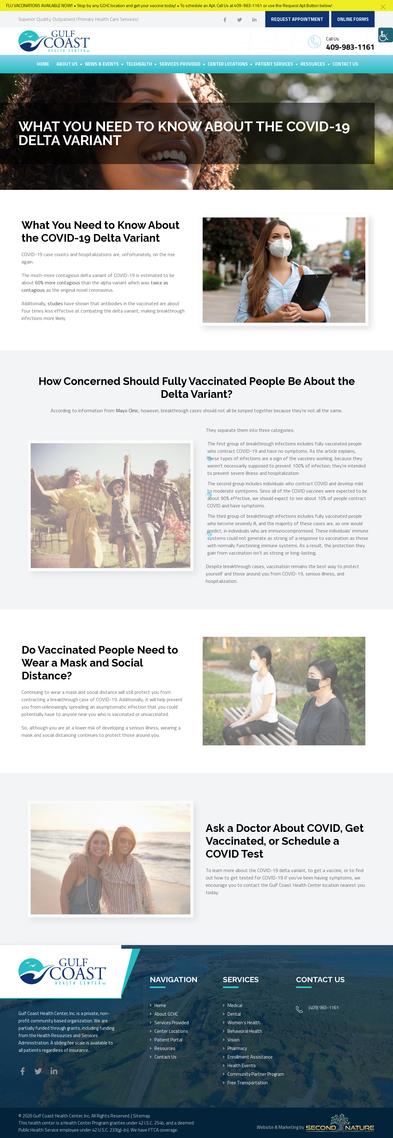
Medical (235, 1005)
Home (43, 64)
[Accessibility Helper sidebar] (385, 35)
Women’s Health (244, 1022)
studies (55, 303)
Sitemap (141, 1115)
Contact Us (345, 64)
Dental (234, 1013)
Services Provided (179, 64)
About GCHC (166, 1013)
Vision (233, 1039)
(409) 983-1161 (324, 1007)
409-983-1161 (350, 47)
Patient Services (274, 64)
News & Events (102, 64)
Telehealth (139, 64)
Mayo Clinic (127, 410)
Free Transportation (248, 1082)
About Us (67, 64)
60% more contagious (57, 282)
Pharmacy (237, 1048)
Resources (313, 64)
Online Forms (353, 19)
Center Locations (228, 64)
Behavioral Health (245, 1031)
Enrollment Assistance (250, 1056)
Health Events (242, 1065)
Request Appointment (297, 19)
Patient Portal (168, 1039)
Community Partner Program (256, 1074)
